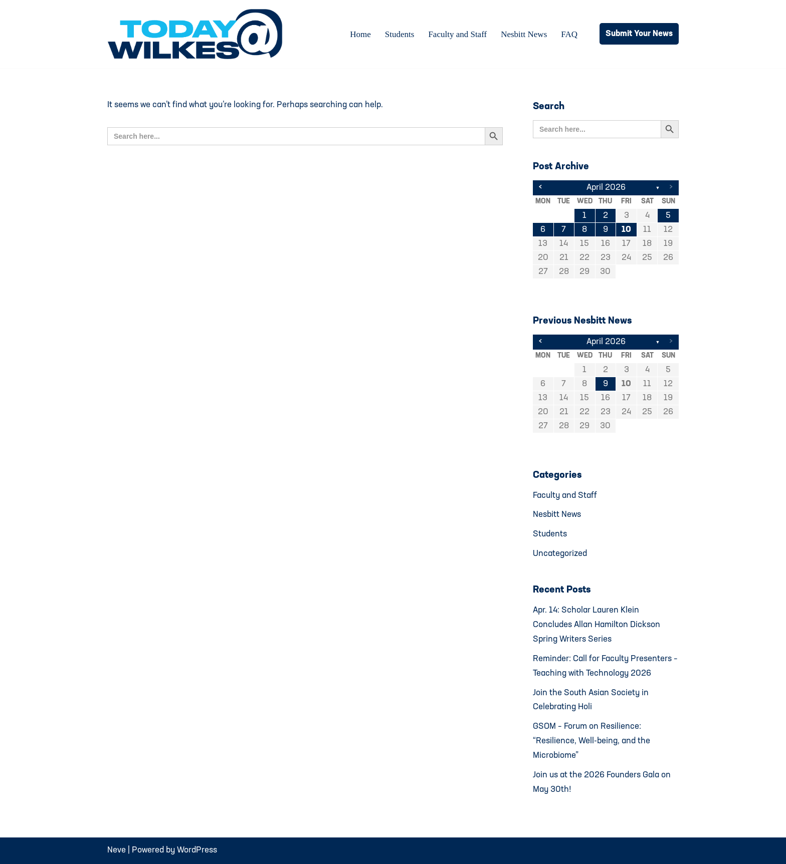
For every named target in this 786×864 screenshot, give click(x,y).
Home (360, 34)
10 (626, 229)
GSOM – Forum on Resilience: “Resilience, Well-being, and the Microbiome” (591, 741)
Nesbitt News (524, 34)
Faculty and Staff (457, 34)
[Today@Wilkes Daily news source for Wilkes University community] (197, 34)
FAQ (569, 34)
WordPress (197, 850)
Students (400, 34)
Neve (116, 850)
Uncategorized (560, 553)
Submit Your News (639, 34)
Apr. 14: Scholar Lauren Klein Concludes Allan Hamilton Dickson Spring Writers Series (596, 625)
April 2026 (606, 187)
